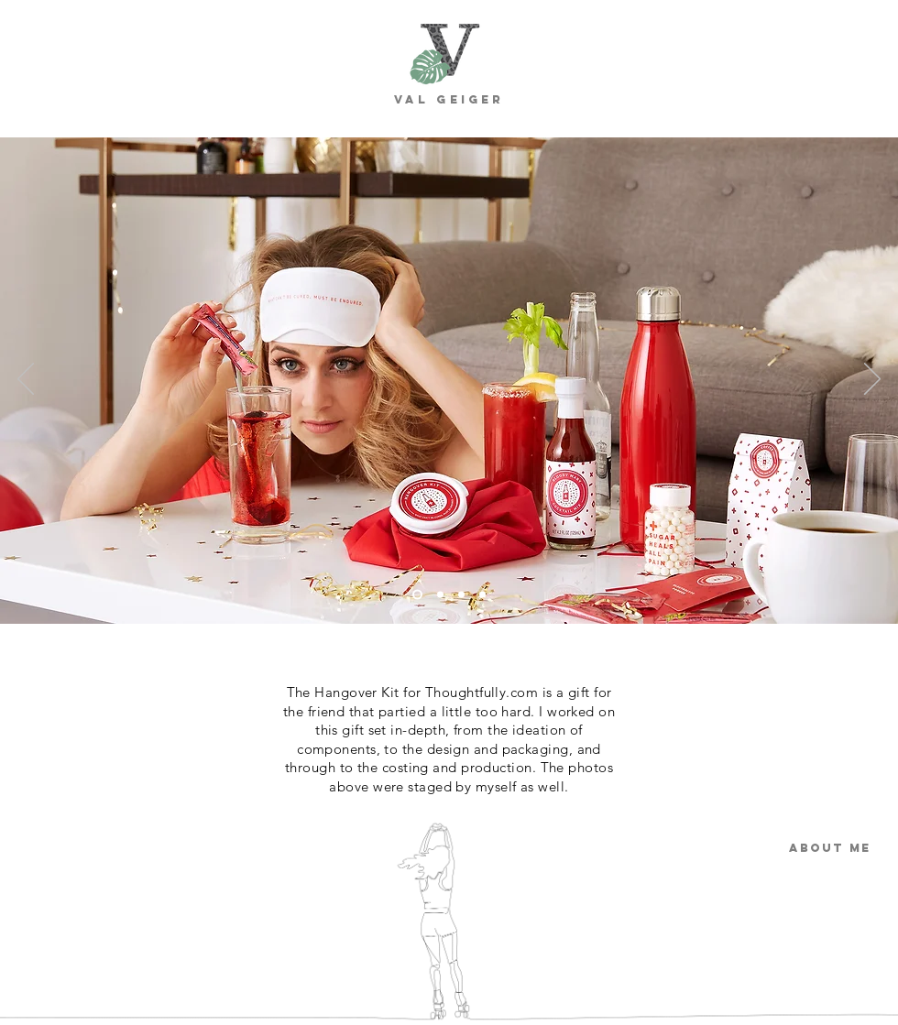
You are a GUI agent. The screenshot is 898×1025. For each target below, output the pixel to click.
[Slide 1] (417, 595)
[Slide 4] (482, 595)
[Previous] (25, 380)
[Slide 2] (440, 595)
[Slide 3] (461, 595)
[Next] (872, 380)
